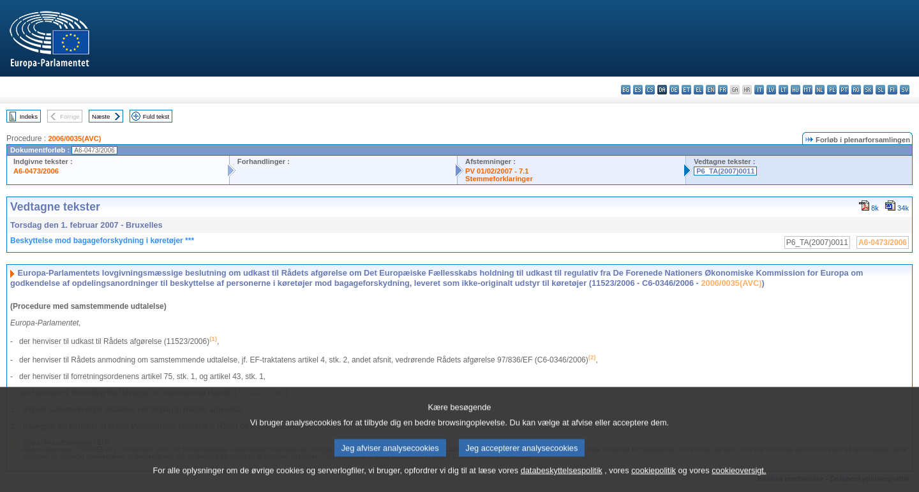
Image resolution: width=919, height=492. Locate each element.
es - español (638, 89)
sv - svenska (904, 89)
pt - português (844, 89)
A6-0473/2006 (36, 171)
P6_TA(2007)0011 (725, 171)
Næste (101, 116)
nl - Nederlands (820, 89)
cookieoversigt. (739, 483)
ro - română (856, 89)
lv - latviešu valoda (771, 89)
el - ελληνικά (698, 89)
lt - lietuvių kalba (783, 89)
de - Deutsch (674, 89)
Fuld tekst (156, 116)
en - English (710, 89)
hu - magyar (795, 89)
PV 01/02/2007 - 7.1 (497, 171)
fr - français (723, 89)
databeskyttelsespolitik (561, 483)
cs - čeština (650, 89)
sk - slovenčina (868, 89)
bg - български (626, 89)
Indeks (29, 116)
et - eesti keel (686, 89)
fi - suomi (892, 89)
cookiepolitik (653, 483)
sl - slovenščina (880, 89)
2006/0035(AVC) (74, 138)
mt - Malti (807, 89)
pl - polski (832, 89)
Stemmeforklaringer (499, 179)
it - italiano (759, 89)
